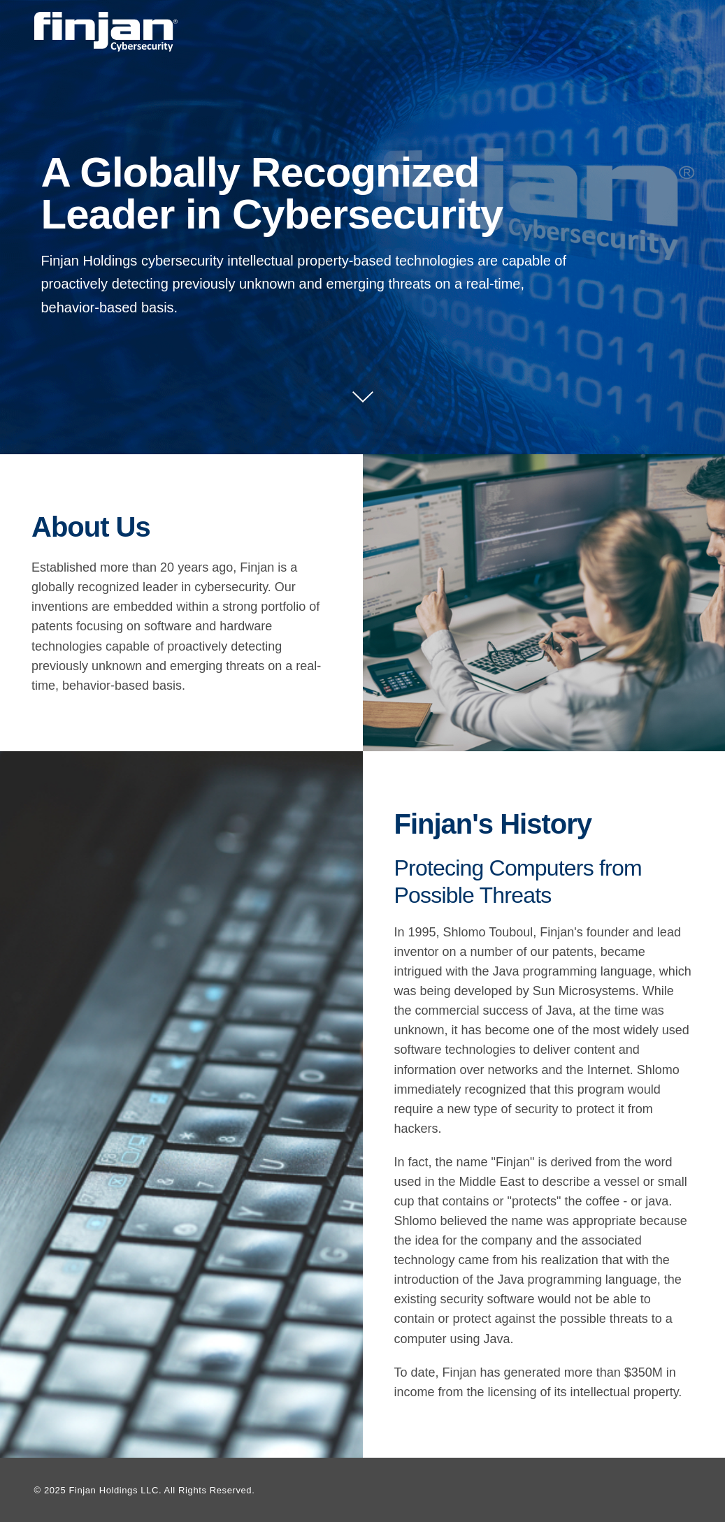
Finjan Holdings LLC (113, 1490)
